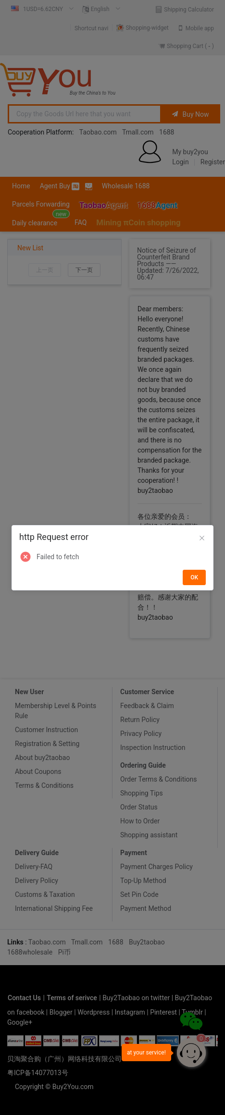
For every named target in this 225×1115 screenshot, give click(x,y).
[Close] (202, 538)
